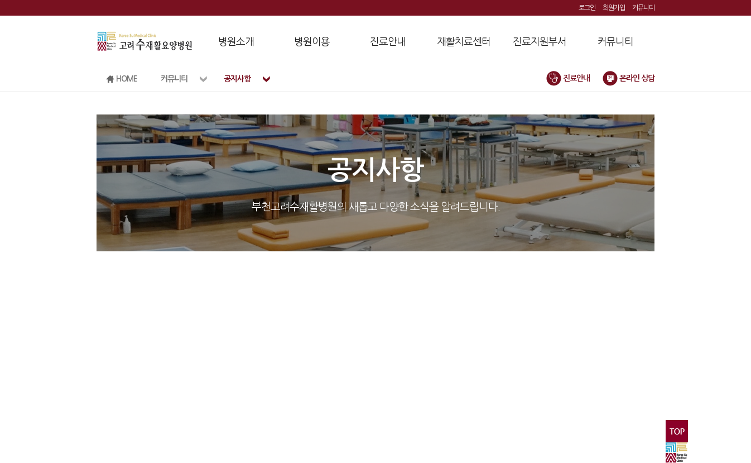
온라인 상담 (628, 78)
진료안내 (388, 42)
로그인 (587, 7)
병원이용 (312, 42)
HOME (121, 79)
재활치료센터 (463, 42)
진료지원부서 (539, 42)
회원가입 (614, 7)
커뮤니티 (643, 7)
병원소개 (236, 42)
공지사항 (237, 79)
